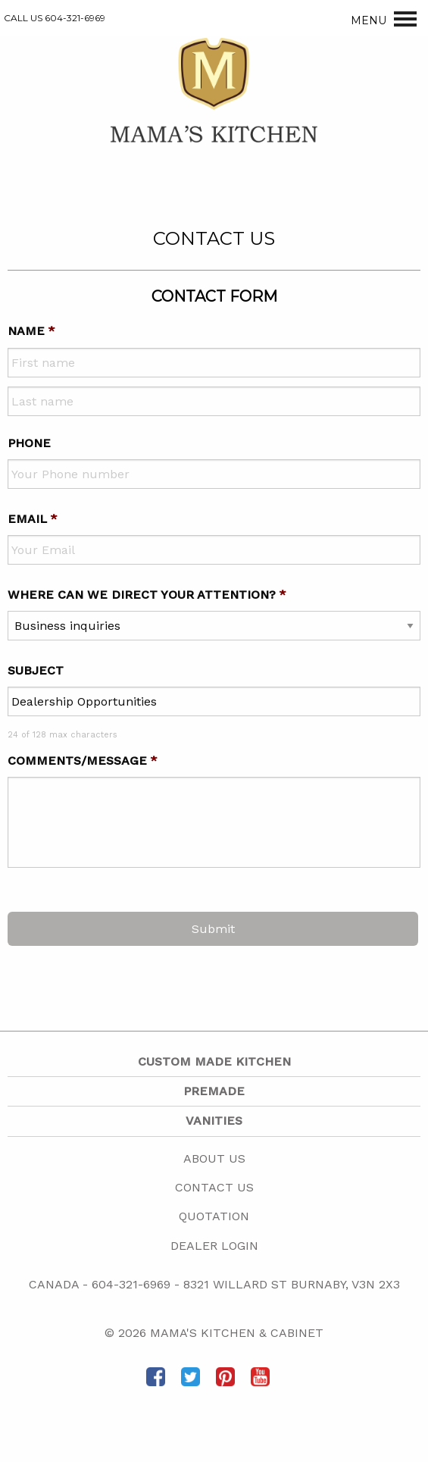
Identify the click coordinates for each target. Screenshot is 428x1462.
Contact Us (214, 1187)
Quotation (214, 1216)
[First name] (214, 362)
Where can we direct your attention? (147, 594)
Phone (29, 443)
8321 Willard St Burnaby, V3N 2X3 (291, 1284)
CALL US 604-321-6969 (54, 17)
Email (33, 519)
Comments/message (83, 760)
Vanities (214, 1120)
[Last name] (214, 401)
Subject (36, 670)
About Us (214, 1158)
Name (31, 331)
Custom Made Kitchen (214, 1061)
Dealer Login (214, 1245)
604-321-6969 (131, 1284)
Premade (214, 1091)
